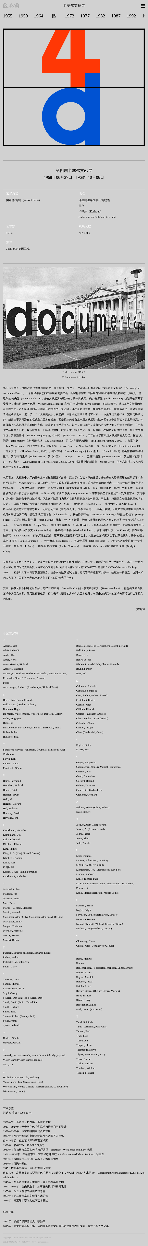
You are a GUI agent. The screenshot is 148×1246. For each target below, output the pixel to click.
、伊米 (98, 530)
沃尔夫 (25, 493)
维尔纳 (7, 398)
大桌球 (94, 451)
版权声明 (26, 1242)
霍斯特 (123, 519)
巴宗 (48, 588)
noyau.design (43, 1242)
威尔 (91, 398)
